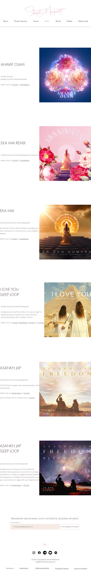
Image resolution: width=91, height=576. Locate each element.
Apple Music (16, 393)
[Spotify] (56, 553)
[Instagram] (34, 553)
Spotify (15, 84)
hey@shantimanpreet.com (45, 562)
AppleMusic (25, 84)
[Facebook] (39, 553)
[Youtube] (50, 553)
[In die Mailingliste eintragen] (69, 527)
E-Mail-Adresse (14, 522)
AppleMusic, (23, 322)
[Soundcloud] (45, 553)
